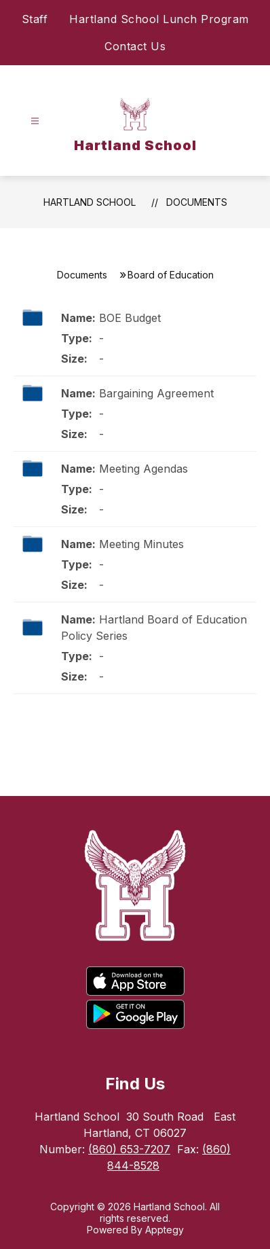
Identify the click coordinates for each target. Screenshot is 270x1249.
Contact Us (135, 46)
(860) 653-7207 (129, 1149)
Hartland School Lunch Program (159, 19)
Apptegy (164, 1229)
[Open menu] (35, 121)
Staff (35, 19)
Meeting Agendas (143, 468)
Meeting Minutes (141, 544)
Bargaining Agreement (156, 393)
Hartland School (89, 202)
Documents (196, 202)
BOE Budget (130, 318)
